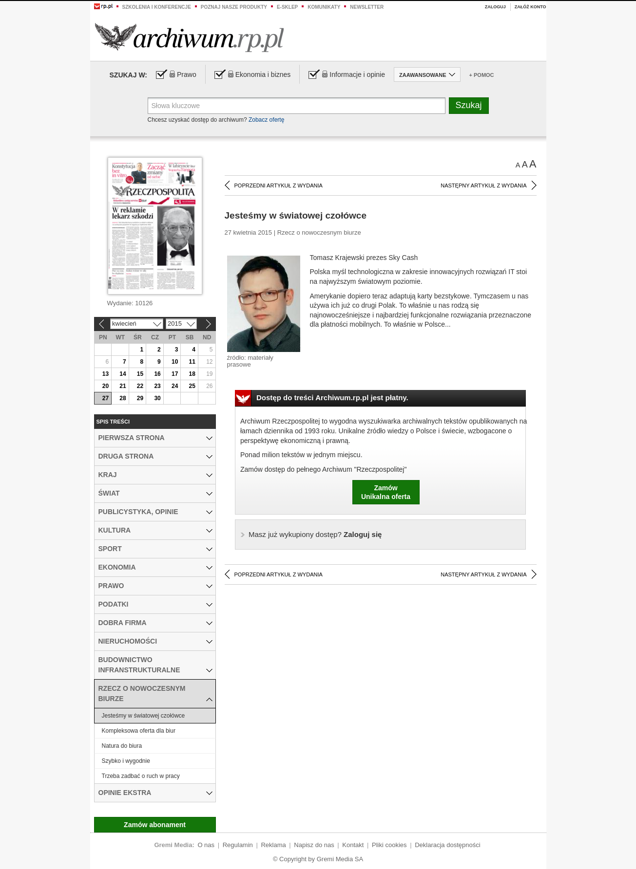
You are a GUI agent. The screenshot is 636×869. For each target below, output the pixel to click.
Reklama (273, 845)
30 (157, 398)
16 (157, 373)
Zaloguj (495, 6)
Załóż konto (530, 6)
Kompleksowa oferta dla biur (138, 730)
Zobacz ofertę (266, 119)
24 (175, 386)
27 (105, 398)
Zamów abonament (155, 825)
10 (175, 361)
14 (122, 373)
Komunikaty (324, 7)
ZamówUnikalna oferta (385, 492)
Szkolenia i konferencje (156, 7)
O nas (205, 845)
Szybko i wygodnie (126, 761)
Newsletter (367, 7)
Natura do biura (122, 745)
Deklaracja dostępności (447, 845)
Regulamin (238, 845)
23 (157, 386)
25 (192, 386)
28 (122, 398)
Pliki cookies (389, 845)
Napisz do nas (314, 845)
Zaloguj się (315, 534)
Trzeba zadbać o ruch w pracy (141, 776)
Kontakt (353, 845)
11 (192, 361)
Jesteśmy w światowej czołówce (143, 715)
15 (140, 373)
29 (140, 398)
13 (105, 373)
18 (192, 373)
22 (140, 386)
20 (105, 386)
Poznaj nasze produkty (234, 7)
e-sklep (287, 7)
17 (175, 373)
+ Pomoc (481, 75)
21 (122, 386)
